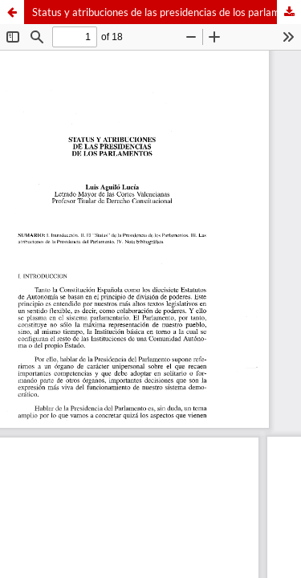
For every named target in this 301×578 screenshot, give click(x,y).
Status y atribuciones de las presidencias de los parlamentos (166, 12)
